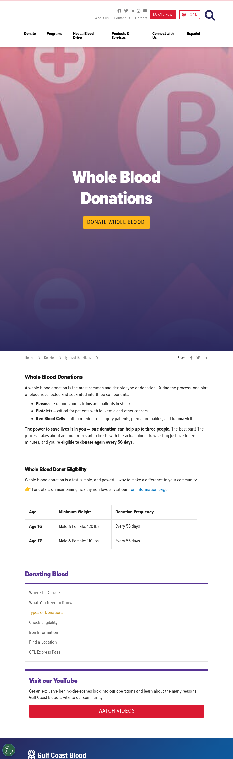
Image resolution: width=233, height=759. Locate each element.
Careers (141, 18)
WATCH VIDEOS (116, 710)
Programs (54, 34)
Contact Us (122, 18)
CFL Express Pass (44, 651)
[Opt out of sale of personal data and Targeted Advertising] (8, 750)
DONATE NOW (162, 14)
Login (189, 15)
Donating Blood (46, 574)
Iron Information (43, 632)
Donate (30, 34)
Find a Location (42, 642)
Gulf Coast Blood (57, 14)
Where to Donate (44, 593)
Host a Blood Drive (83, 36)
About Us (102, 18)
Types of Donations (46, 612)
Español (193, 34)
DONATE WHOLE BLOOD (116, 222)
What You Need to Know (50, 602)
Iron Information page (147, 489)
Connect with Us (163, 36)
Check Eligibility (43, 622)
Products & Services (120, 36)
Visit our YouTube (53, 679)
